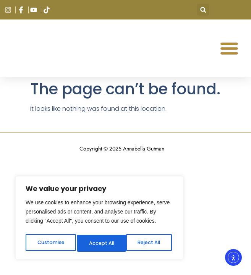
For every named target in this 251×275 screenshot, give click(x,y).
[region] (99, 220)
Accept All (149, 243)
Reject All (100, 243)
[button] (203, 10)
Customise (50, 243)
